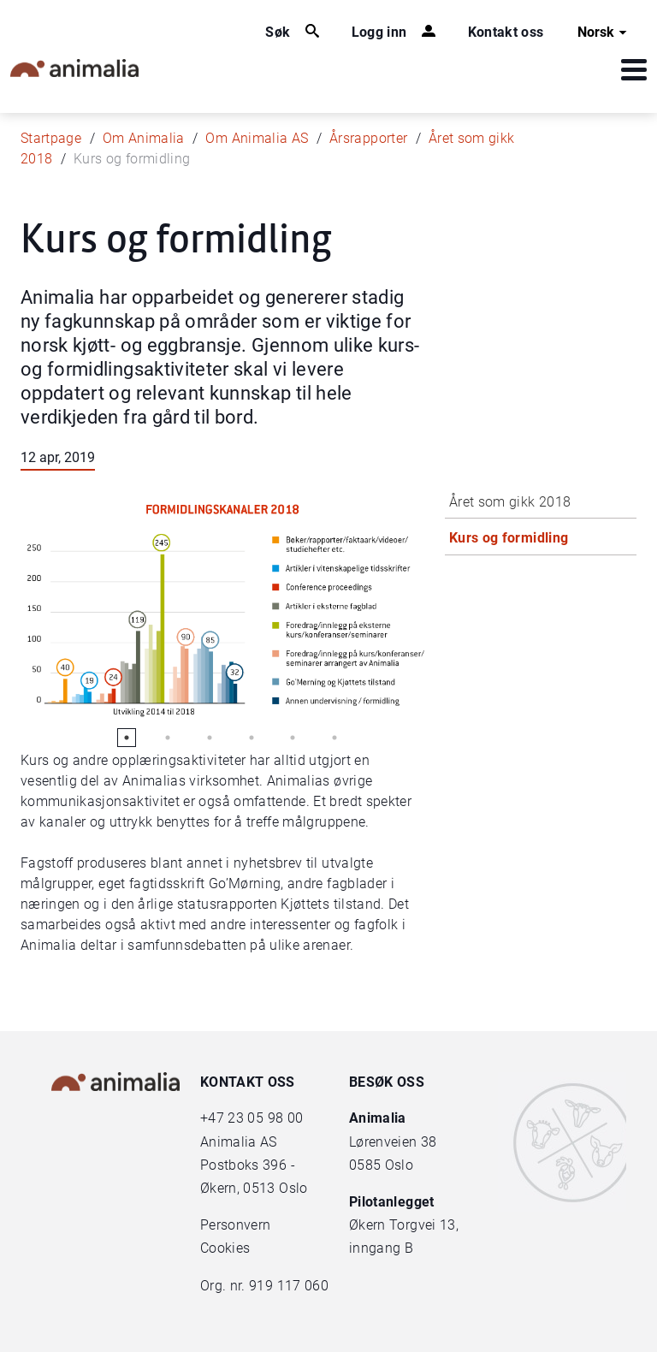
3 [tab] (209, 737)
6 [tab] (334, 737)
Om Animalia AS (256, 138)
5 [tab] (292, 737)
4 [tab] (251, 737)
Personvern (235, 1225)
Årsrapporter (368, 138)
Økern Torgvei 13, (405, 1225)
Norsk (604, 32)
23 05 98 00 (265, 1118)
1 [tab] (126, 737)
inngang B (381, 1248)
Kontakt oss (506, 32)
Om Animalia (144, 138)
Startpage (51, 138)
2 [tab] (167, 737)
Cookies (225, 1248)
